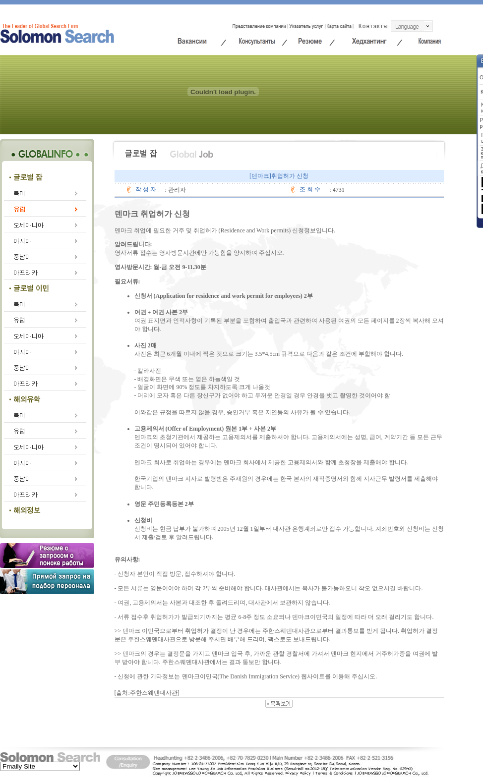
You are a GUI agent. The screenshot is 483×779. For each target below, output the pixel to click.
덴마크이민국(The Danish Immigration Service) (241, 676)
